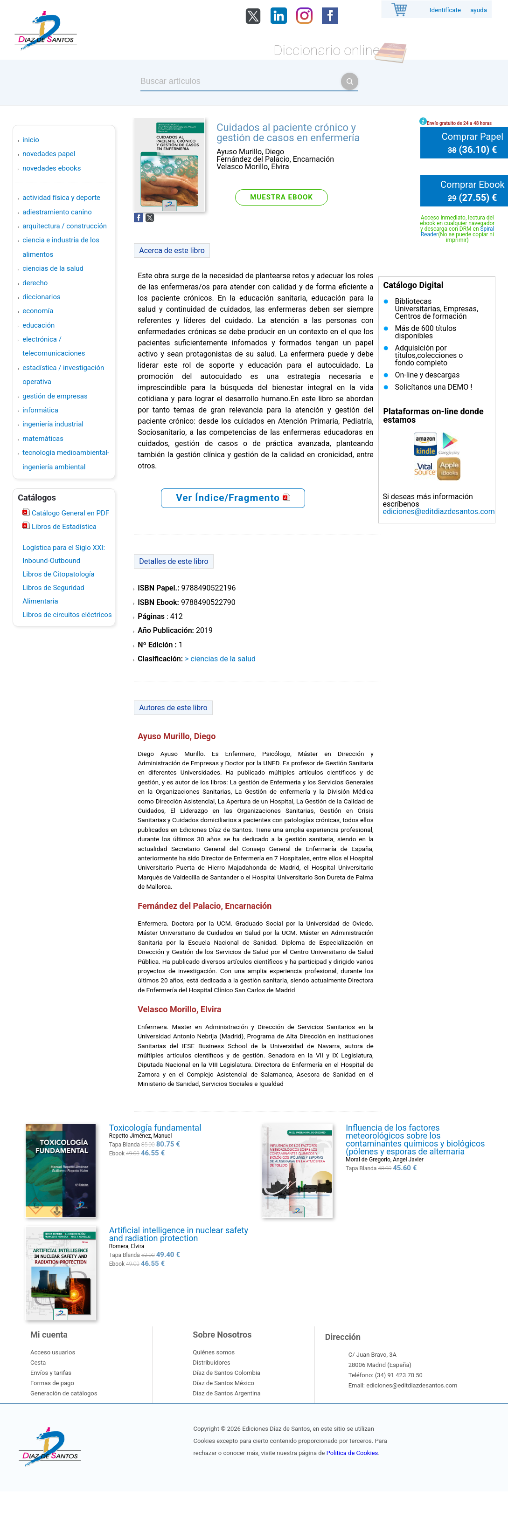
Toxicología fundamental (155, 1128)
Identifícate (445, 10)
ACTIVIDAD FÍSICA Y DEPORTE (61, 197)
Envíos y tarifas (50, 1372)
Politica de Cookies (352, 1452)
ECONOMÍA (37, 311)
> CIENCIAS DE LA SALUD (220, 658)
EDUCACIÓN (38, 325)
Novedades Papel (48, 154)
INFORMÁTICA (40, 410)
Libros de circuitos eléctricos (66, 615)
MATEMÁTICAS (42, 438)
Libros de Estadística (63, 526)
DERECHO (35, 283)
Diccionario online (326, 50)
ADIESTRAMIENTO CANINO (57, 212)
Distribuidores (211, 1362)
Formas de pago (52, 1383)
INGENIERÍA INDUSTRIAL (53, 424)
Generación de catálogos (63, 1393)
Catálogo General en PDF (69, 513)
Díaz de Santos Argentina (226, 1393)
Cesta (38, 1362)
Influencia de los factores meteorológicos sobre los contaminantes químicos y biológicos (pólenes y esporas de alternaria (415, 1139)
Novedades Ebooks (51, 168)
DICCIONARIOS (41, 297)
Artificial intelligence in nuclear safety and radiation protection (178, 1234)
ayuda (478, 10)
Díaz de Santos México (223, 1383)
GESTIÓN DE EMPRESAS (54, 396)
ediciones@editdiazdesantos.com (438, 511)
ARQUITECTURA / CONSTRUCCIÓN (64, 226)
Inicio (30, 140)
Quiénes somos (214, 1352)
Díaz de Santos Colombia (226, 1372)
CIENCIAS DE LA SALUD (53, 268)
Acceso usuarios (52, 1352)
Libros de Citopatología (58, 574)
